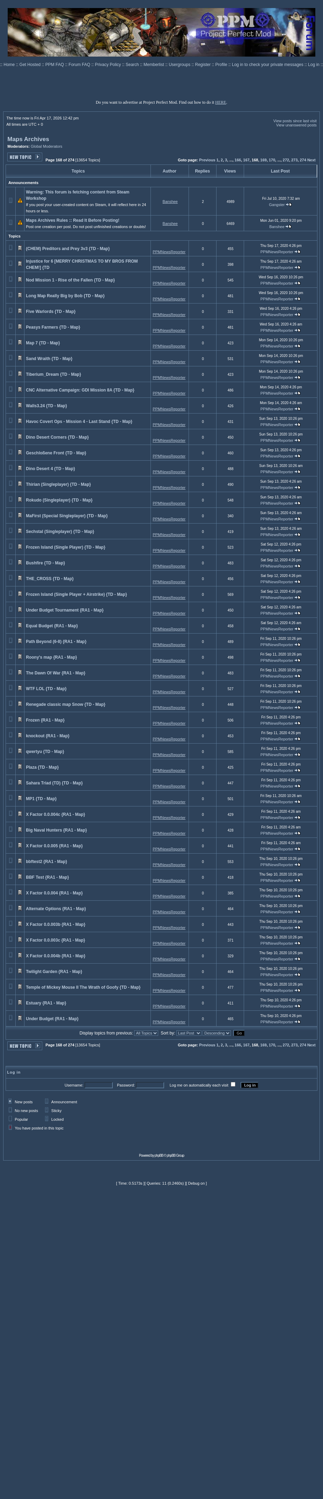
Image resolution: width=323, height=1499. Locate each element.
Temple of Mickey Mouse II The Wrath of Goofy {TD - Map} (83, 987)
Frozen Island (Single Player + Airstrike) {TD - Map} (76, 594)
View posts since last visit (295, 121)
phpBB (159, 1155)
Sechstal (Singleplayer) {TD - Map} (60, 531)
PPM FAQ (55, 64)
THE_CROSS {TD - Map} (50, 578)
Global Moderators (47, 146)
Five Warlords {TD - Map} (50, 311)
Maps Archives (28, 139)
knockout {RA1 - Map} (47, 735)
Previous (207, 160)
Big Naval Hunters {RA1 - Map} (56, 830)
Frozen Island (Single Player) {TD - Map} (65, 547)
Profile (221, 64)
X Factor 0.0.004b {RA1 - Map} (55, 955)
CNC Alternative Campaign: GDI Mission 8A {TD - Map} (80, 390)
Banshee (170, 201)
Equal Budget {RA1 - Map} (52, 625)
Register (203, 64)
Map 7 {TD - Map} (43, 343)
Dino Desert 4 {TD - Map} (50, 468)
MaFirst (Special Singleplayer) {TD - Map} (67, 515)
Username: (74, 1085)
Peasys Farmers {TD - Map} (53, 327)
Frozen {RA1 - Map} (45, 720)
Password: (126, 1085)
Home (9, 64)
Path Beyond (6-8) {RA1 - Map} (56, 641)
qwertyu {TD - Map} (45, 751)
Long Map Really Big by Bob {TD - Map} (65, 295)
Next (311, 160)
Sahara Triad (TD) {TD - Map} (54, 783)
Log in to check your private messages (268, 64)
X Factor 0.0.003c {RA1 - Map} (55, 940)
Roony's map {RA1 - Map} (51, 657)
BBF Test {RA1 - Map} (47, 877)
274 (303, 160)
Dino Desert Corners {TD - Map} (57, 437)
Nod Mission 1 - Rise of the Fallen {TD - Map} (70, 280)
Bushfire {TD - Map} (45, 563)
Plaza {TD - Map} (42, 767)
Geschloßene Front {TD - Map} (56, 453)
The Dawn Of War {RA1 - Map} (55, 673)
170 (272, 160)
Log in (314, 64)
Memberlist (154, 64)
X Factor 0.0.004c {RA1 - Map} (55, 814)
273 (294, 160)
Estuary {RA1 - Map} (46, 1003)
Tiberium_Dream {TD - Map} (53, 374)
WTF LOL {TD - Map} (46, 688)
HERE (220, 102)
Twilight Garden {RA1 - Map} (54, 971)
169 (263, 160)
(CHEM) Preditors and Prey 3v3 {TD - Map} (68, 248)
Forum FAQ (79, 64)
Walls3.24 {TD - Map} (46, 405)
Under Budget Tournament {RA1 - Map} (64, 610)
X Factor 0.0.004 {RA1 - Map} (54, 893)
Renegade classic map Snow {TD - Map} (65, 704)
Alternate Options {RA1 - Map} (56, 908)
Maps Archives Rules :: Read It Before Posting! (72, 220)
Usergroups (180, 64)
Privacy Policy (108, 64)
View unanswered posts (296, 125)
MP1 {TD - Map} (41, 798)
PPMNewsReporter (169, 252)
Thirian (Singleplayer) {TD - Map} (58, 484)
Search (133, 64)
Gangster (277, 205)
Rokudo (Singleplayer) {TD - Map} (59, 500)
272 (286, 160)
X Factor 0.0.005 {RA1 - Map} (54, 845)
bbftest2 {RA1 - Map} (46, 861)
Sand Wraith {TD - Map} (49, 358)
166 (238, 160)
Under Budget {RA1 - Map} (52, 1018)
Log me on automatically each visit (199, 1085)
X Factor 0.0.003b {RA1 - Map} (55, 924)
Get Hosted (31, 64)
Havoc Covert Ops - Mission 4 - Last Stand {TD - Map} (79, 421)
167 (246, 160)
